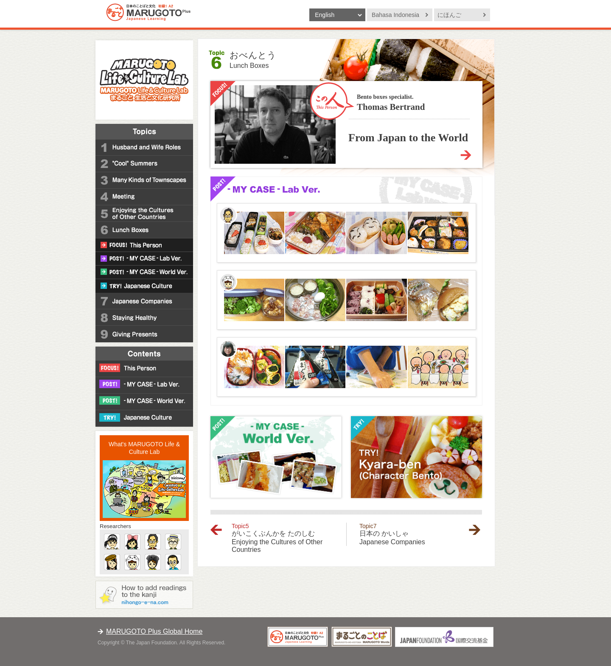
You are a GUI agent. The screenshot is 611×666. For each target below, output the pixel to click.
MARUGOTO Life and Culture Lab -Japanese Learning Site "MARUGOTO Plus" (144, 80)
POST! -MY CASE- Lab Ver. (144, 259)
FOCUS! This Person (144, 245)
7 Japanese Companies (144, 301)
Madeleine (112, 562)
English (324, 14)
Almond (173, 562)
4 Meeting (144, 197)
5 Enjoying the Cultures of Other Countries (144, 213)
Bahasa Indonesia (395, 14)
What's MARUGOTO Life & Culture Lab (144, 448)
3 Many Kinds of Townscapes (144, 180)
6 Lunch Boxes (144, 230)
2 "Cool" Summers (144, 164)
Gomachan (132, 562)
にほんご (449, 14)
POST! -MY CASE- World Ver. (144, 272)
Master (153, 542)
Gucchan (112, 542)
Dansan (173, 542)
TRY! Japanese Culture (144, 286)
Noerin (153, 562)
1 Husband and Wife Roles (144, 147)
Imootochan (132, 542)
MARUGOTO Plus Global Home (154, 631)
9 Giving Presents (144, 334)
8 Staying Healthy (144, 317)
